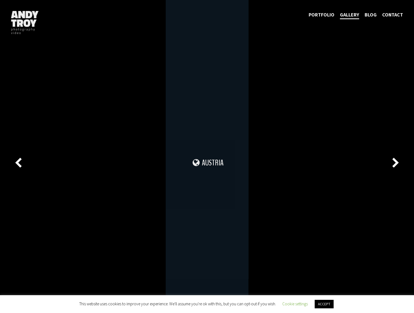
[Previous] (19, 162)
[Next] (395, 162)
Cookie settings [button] (295, 303)
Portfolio (321, 15)
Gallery (349, 15)
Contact (392, 15)
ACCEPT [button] (324, 304)
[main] (207, 156)
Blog (371, 15)
